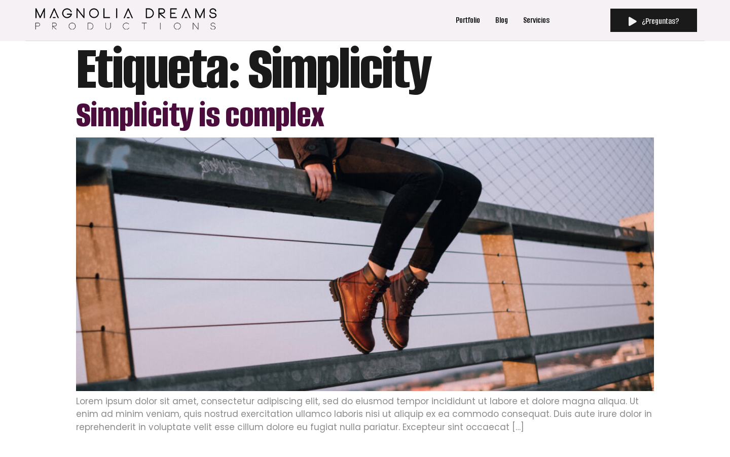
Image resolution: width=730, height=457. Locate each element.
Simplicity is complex (200, 115)
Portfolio (468, 20)
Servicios (540, 20)
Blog (501, 20)
